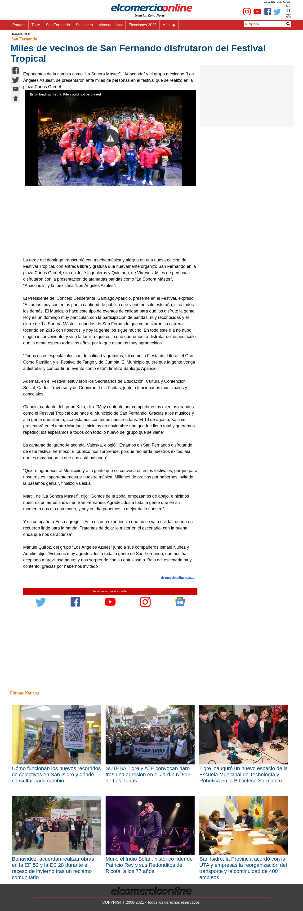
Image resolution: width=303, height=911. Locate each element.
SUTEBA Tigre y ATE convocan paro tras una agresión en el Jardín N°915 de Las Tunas (148, 774)
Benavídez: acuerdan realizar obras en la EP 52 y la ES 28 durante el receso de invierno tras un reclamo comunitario (53, 868)
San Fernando (58, 25)
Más (169, 25)
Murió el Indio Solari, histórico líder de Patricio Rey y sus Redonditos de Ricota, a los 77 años (149, 865)
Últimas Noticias (24, 693)
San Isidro (84, 25)
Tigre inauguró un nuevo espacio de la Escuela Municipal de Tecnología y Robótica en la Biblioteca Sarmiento (243, 774)
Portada (19, 25)
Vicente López (111, 25)
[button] (110, 138)
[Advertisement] (107, 221)
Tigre (35, 25)
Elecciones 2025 (142, 25)
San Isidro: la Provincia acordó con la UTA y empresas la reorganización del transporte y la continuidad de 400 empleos (243, 868)
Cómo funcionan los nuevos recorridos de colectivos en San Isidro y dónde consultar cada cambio (56, 774)
